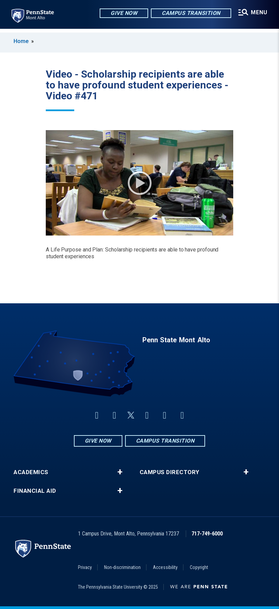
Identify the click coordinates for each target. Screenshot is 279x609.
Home (21, 41)
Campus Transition (190, 13)
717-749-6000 (207, 533)
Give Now (122, 13)
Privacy (85, 567)
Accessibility (165, 567)
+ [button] (119, 472)
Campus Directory (169, 472)
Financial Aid (35, 491)
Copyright (199, 567)
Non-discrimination (122, 567)
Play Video (139, 183)
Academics (31, 472)
